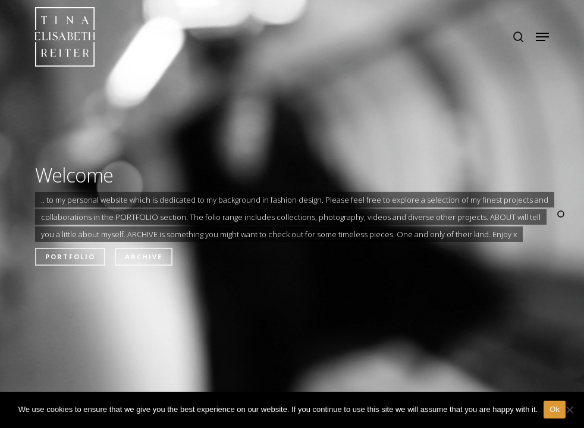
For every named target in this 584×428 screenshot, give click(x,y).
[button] (542, 37)
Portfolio (70, 256)
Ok (555, 409)
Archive (143, 256)
